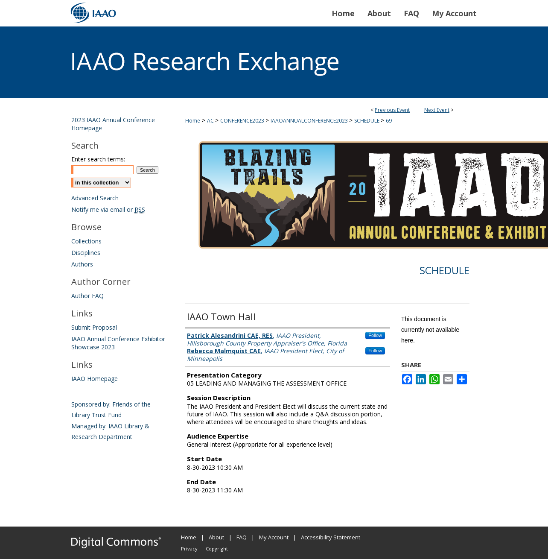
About (216, 537)
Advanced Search (95, 198)
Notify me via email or (108, 209)
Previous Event (392, 110)
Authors (82, 264)
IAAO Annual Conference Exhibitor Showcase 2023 (118, 343)
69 (389, 120)
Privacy (189, 548)
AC (211, 120)
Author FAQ (87, 296)
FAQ (241, 537)
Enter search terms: (98, 159)
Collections (86, 241)
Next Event (436, 110)
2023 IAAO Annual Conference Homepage (113, 124)
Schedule (444, 270)
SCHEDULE (367, 120)
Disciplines (85, 253)
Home (192, 120)
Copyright (217, 548)
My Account (274, 537)
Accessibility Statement (330, 537)
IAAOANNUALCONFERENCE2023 (310, 120)
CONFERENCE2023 (242, 120)
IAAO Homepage (94, 379)
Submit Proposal (94, 327)
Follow (375, 335)
